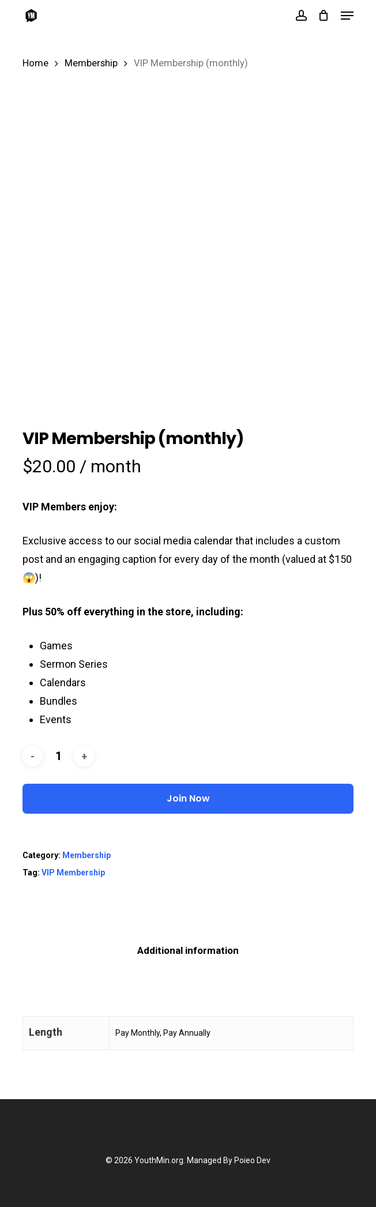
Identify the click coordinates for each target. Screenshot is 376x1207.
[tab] (188, 950)
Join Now (188, 798)
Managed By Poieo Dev (228, 1160)
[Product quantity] (58, 756)
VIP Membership (73, 872)
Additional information (188, 950)
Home (35, 63)
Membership (91, 63)
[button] (347, 15)
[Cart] (324, 15)
